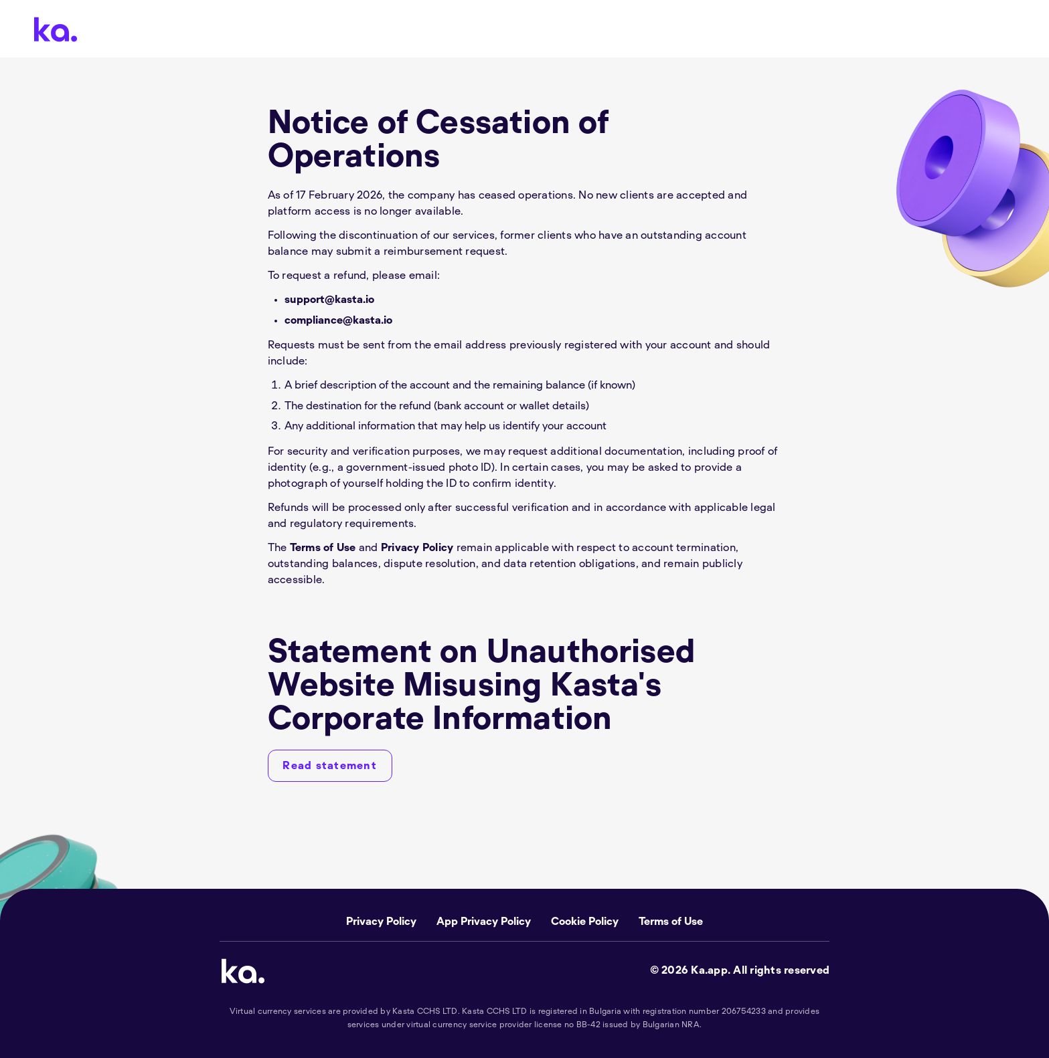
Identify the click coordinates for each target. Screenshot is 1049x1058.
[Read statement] (330, 766)
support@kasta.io (329, 299)
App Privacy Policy (483, 921)
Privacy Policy (417, 547)
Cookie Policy (585, 921)
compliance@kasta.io (338, 320)
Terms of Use (323, 547)
